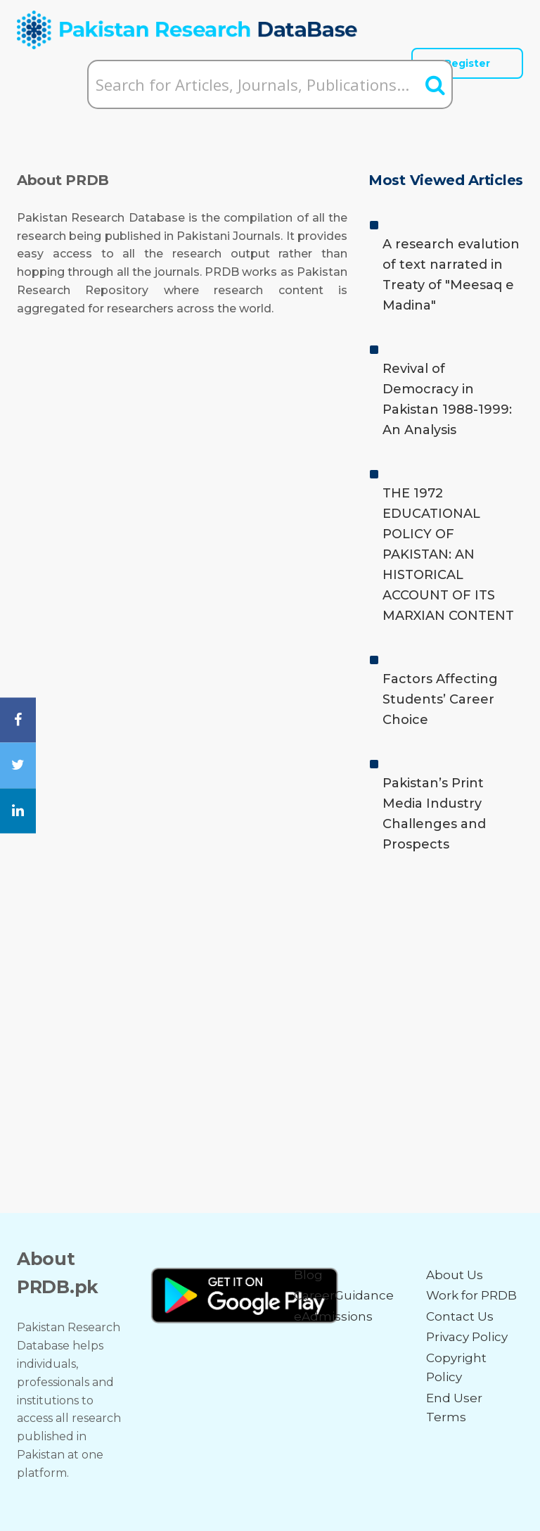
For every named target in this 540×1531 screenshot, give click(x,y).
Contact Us (460, 1316)
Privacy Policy (467, 1337)
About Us (454, 1275)
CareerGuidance (344, 1295)
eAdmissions (333, 1316)
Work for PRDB (471, 1295)
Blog (308, 1275)
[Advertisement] (270, 987)
